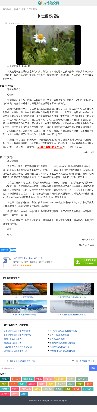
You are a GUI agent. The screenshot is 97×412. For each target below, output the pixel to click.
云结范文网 (45, 401)
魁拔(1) (15, 389)
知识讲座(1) (60, 379)
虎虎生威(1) (82, 379)
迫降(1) (71, 379)
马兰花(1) (5, 394)
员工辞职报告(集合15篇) (59, 347)
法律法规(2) (26, 389)
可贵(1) (80, 384)
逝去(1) (76, 389)
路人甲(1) (61, 384)
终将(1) (67, 389)
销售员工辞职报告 (57, 339)
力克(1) (37, 389)
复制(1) (89, 384)
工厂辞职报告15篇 (87, 361)
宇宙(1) (39, 379)
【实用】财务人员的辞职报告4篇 (18, 347)
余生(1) (13, 384)
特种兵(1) (32, 384)
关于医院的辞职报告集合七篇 (62, 351)
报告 (23, 9)
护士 (13, 250)
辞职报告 (33, 9)
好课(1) (4, 384)
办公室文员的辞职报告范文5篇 (17, 331)
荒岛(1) (22, 384)
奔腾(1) (42, 384)
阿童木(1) (48, 379)
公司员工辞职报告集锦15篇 (15, 351)
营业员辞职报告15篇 (12, 343)
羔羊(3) (71, 384)
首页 (16, 9)
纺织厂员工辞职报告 (12, 339)
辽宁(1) (15, 394)
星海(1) (24, 394)
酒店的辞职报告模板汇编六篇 (62, 343)
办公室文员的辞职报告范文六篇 (17, 335)
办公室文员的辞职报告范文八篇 (63, 331)
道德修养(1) (47, 389)
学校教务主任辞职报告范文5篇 (22, 361)
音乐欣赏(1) (28, 379)
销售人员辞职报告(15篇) (59, 335)
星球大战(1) (87, 389)
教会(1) (58, 389)
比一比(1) (16, 379)
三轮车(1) (5, 389)
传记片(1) (5, 379)
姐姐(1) (51, 384)
